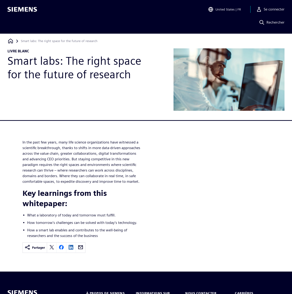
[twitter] (51, 248)
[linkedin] (71, 248)
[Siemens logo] (22, 10)
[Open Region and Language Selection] (224, 10)
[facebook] (61, 248)
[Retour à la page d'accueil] (10, 41)
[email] (80, 248)
